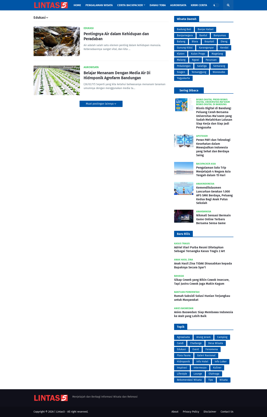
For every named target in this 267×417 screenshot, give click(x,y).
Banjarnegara (185, 35)
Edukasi (181, 349)
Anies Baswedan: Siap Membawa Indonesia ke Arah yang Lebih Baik (203, 314)
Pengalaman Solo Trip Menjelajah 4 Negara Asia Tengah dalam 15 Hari (213, 171)
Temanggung (199, 72)
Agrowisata (183, 337)
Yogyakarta (183, 78)
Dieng (224, 41)
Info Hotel (202, 361)
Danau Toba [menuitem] (158, 5)
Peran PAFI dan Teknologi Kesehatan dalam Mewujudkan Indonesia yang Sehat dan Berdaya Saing (213, 147)
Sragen (181, 72)
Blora (195, 41)
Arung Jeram (203, 337)
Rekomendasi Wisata (189, 379)
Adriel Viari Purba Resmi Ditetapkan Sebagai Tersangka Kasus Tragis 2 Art (199, 249)
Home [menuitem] (77, 5)
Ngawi (195, 59)
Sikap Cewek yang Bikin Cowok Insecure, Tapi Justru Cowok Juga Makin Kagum (201, 281)
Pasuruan (211, 59)
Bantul (203, 35)
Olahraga (214, 373)
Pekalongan (184, 66)
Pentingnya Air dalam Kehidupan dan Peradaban (116, 36)
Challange (196, 343)
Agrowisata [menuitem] (178, 5)
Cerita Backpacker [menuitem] (130, 5)
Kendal (224, 47)
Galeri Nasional (206, 355)
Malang (181, 59)
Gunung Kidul (184, 47)
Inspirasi (182, 367)
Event (195, 349)
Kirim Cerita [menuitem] (199, 5)
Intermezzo (200, 367)
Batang (181, 41)
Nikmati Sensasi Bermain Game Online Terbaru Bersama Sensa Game (213, 219)
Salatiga (202, 66)
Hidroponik (183, 361)
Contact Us (227, 411)
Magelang (217, 53)
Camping (222, 337)
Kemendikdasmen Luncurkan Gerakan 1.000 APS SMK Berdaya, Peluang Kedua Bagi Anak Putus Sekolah (214, 195)
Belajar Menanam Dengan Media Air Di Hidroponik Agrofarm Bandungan (117, 75)
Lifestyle (182, 373)
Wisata (224, 379)
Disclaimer (210, 411)
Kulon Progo (198, 53)
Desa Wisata (215, 343)
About (175, 411)
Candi (180, 343)
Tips (210, 379)
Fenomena (211, 349)
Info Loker (221, 361)
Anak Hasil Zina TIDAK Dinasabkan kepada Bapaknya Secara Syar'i (203, 265)
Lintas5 (60, 411)
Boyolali (209, 41)
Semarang (219, 66)
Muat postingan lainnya (100, 103)
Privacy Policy (191, 411)
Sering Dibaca (188, 90)
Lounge (198, 373)
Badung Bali (184, 29)
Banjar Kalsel (205, 29)
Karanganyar (206, 47)
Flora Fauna (184, 355)
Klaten (180, 53)
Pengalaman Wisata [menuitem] (99, 5)
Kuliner (217, 367)
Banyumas (220, 35)
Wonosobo (219, 72)
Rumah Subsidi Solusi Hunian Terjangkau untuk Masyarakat (202, 298)
